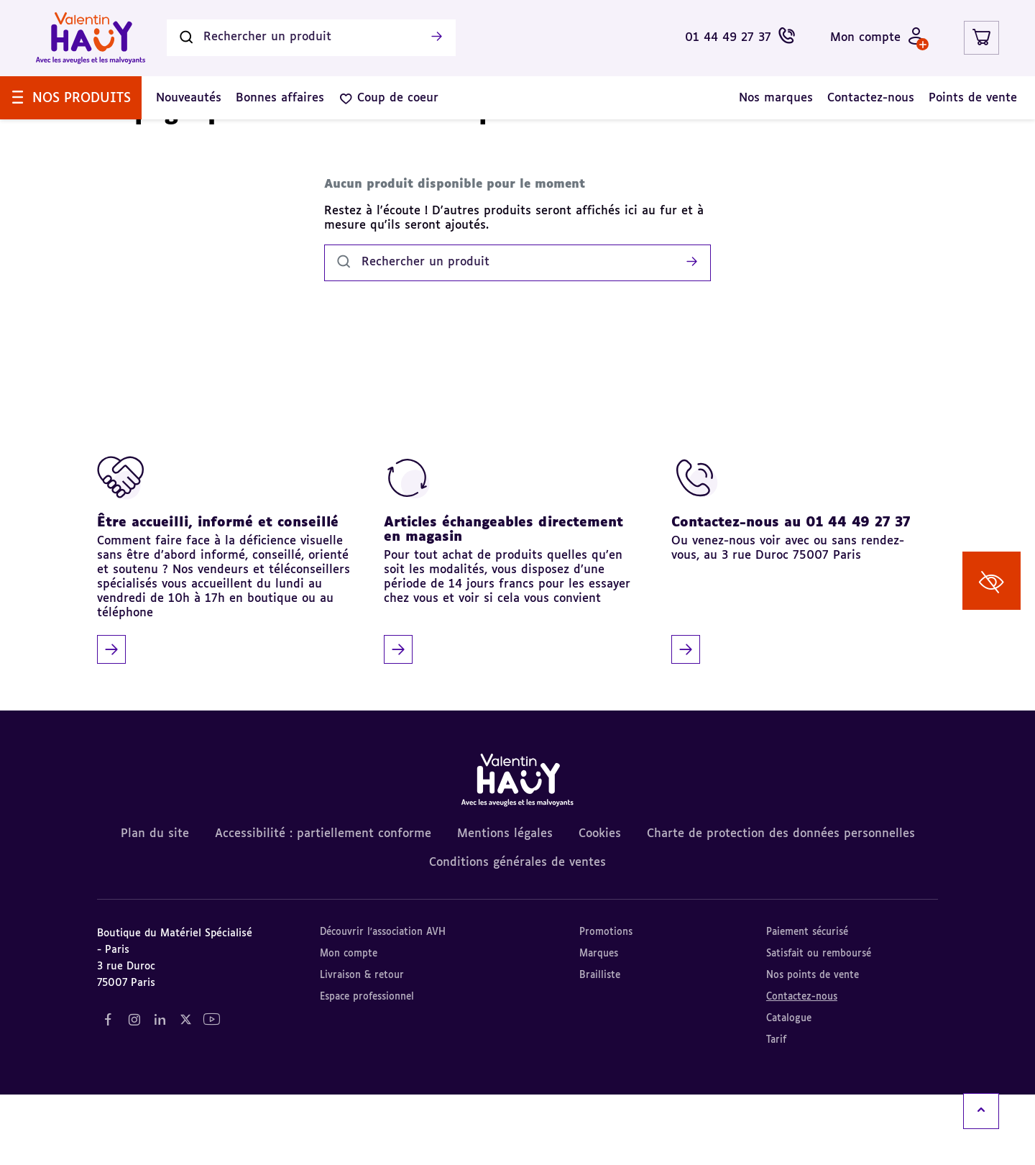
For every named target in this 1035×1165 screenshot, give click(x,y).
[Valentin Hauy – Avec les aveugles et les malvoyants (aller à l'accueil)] (90, 38)
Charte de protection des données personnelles (781, 904)
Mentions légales (505, 904)
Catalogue (788, 1089)
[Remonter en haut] (981, 1111)
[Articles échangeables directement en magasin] (511, 629)
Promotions (605, 1003)
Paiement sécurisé (807, 1003)
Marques (598, 1024)
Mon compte (348, 1024)
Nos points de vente (812, 1046)
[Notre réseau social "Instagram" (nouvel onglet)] (133, 1091)
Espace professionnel (367, 1067)
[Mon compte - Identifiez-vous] (877, 38)
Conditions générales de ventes (517, 933)
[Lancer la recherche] (436, 38)
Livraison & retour (362, 1046)
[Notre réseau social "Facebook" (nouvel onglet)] (108, 1091)
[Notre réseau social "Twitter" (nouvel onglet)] (185, 1091)
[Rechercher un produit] (311, 37)
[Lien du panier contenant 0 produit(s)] (981, 38)
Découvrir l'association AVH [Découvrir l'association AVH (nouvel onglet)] (383, 1003)
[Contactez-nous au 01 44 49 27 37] (799, 629)
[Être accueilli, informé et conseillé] (225, 629)
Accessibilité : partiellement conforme (323, 904)
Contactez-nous (801, 1067)
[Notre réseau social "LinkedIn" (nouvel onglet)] (159, 1091)
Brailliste (599, 1046)
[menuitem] (71, 97)
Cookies (600, 904)
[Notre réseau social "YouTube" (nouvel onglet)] (211, 1091)
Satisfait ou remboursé (818, 1024)
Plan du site (155, 904)
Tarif (776, 1110)
